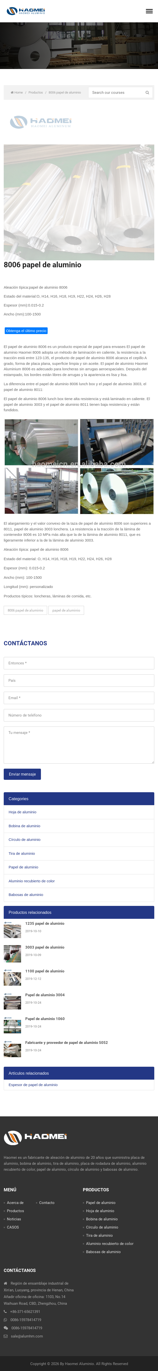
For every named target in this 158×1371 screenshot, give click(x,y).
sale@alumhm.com (27, 1336)
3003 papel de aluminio (44, 947)
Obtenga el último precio (26, 331)
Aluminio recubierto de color (32, 881)
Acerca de (15, 1202)
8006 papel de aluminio (25, 610)
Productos (36, 92)
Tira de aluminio (22, 853)
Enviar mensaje (22, 774)
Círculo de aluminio (24, 839)
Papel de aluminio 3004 (45, 995)
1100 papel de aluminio (44, 971)
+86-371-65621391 (25, 1311)
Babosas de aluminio (26, 894)
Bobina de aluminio (24, 826)
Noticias (14, 1219)
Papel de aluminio (23, 867)
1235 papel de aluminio (44, 923)
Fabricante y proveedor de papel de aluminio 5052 (66, 1042)
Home (17, 92)
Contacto (47, 1202)
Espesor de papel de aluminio (33, 1085)
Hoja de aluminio (22, 812)
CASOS (13, 1227)
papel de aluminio (66, 610)
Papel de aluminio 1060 (45, 1019)
